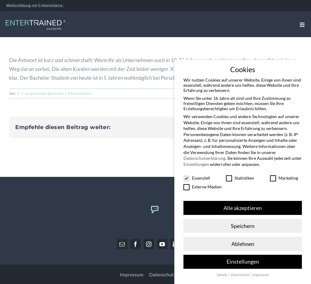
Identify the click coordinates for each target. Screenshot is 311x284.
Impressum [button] (261, 272)
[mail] (122, 244)
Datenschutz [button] (240, 272)
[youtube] (162, 244)
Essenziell (196, 174)
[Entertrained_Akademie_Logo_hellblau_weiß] (35, 21)
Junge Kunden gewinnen (44, 93)
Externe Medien (202, 183)
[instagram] (149, 244)
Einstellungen (196, 161)
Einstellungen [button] (243, 259)
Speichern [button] (243, 223)
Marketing (284, 174)
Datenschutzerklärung (204, 155)
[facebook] (135, 244)
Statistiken (240, 174)
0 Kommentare (79, 93)
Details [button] (222, 272)
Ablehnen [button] (242, 241)
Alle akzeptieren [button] (243, 205)
